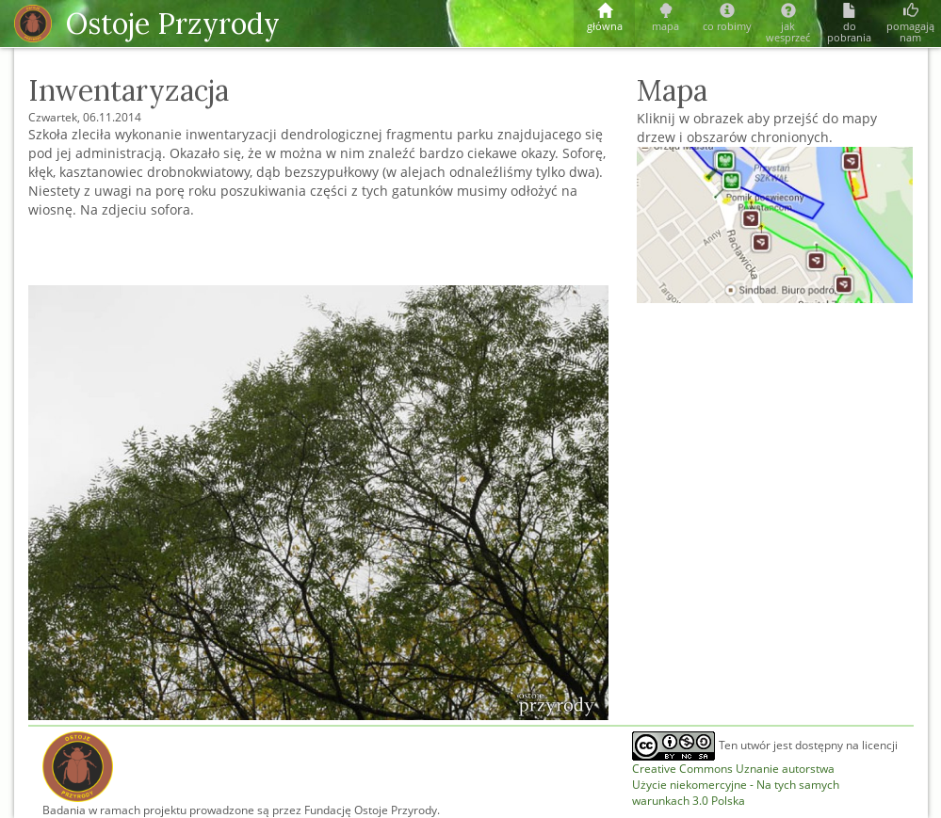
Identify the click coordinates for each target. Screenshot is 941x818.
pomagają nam (910, 24)
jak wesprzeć (788, 24)
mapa (665, 18)
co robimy (726, 18)
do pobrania (849, 24)
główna (604, 18)
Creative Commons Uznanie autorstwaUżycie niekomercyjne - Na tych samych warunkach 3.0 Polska (735, 784)
